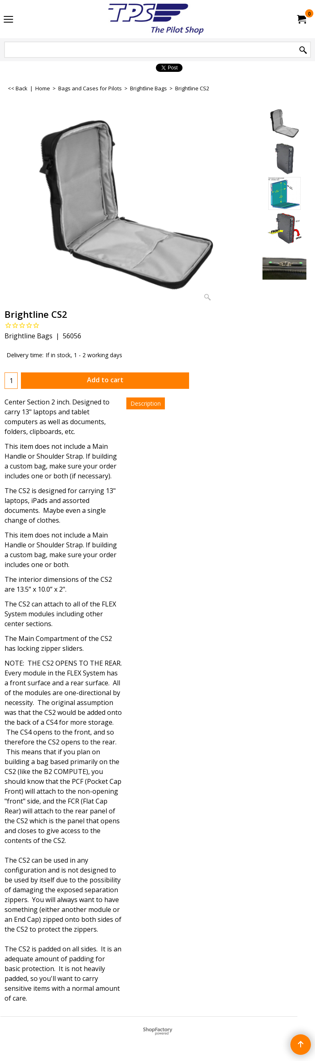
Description (145, 403)
